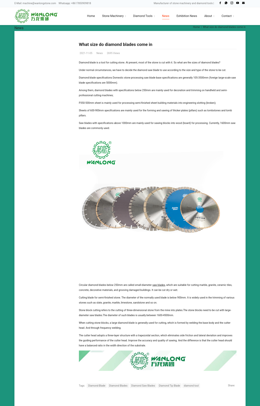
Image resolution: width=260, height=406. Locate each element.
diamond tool (191, 385)
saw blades (158, 285)
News (18, 28)
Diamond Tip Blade (169, 385)
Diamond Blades (118, 385)
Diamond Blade (96, 385)
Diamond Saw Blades (143, 385)
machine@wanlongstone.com (39, 3)
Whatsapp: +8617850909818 (74, 3)
